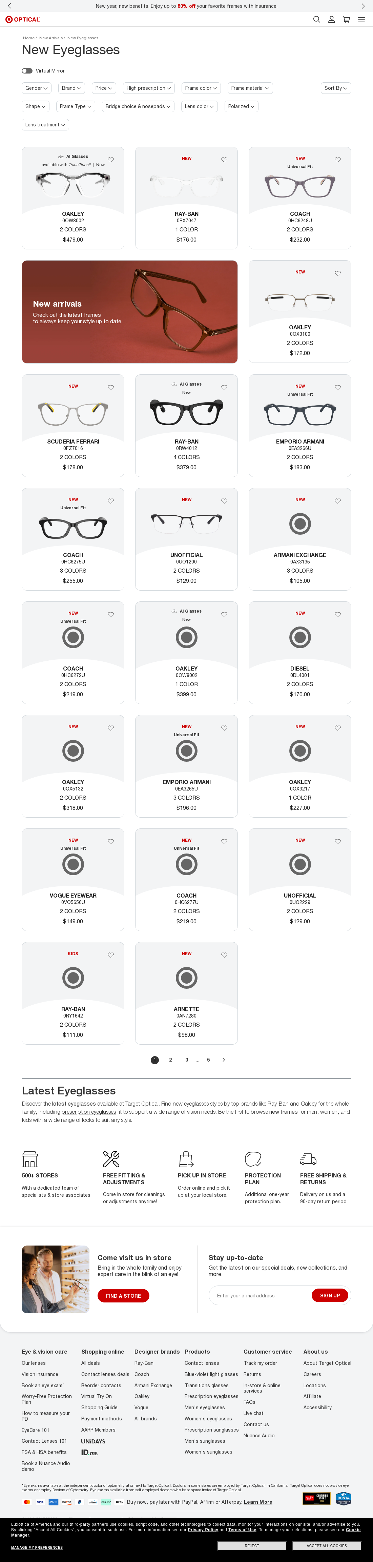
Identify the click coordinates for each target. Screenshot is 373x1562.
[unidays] (93, 1441)
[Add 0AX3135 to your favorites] (338, 501)
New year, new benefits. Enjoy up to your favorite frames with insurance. (186, 6)
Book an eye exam (43, 1385)
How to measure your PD (46, 1416)
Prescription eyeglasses (212, 1396)
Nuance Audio (259, 1435)
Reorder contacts (101, 1385)
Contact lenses (202, 1363)
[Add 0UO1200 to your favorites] (224, 501)
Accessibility (318, 1407)
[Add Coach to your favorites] (338, 160)
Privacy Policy (203, 1529)
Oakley (141, 1396)
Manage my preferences (37, 1547)
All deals (90, 1363)
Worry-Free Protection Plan (47, 1399)
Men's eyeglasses (205, 1407)
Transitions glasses (207, 1385)
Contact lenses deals (105, 1374)
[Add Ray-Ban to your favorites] (224, 160)
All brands (145, 1418)
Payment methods (101, 1418)
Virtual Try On (96, 1396)
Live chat (254, 1413)
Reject (252, 1546)
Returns (252, 1374)
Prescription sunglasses (212, 1430)
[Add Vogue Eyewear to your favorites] (111, 841)
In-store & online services (262, 1388)
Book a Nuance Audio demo (46, 1466)
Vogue (141, 1407)
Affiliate (312, 1396)
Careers (312, 1374)
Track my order (260, 1363)
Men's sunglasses (205, 1441)
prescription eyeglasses (89, 1111)
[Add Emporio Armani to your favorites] (338, 387)
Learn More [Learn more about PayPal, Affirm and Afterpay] (258, 1502)
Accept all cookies (327, 1546)
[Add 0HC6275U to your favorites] (111, 501)
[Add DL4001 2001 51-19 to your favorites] (338, 614)
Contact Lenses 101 (44, 1441)
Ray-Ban (143, 1363)
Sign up (330, 1295)
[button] (346, 19)
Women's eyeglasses (208, 1418)
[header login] (332, 19)
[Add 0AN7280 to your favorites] (224, 955)
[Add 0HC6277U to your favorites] (224, 841)
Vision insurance (40, 1374)
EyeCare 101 (35, 1430)
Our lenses (34, 1363)
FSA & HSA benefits (44, 1452)
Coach (141, 1374)
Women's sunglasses (208, 1452)
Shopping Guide (99, 1407)
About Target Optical (327, 1363)
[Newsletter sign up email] (263, 1295)
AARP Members (98, 1430)
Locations (315, 1385)
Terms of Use (242, 1529)
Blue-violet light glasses (211, 1374)
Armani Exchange (153, 1385)
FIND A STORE (123, 1296)
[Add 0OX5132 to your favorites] (111, 728)
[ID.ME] (89, 1452)
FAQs (249, 1402)
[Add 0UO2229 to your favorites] (338, 841)
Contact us (256, 1424)
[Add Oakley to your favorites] (111, 160)
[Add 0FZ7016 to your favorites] (111, 387)
